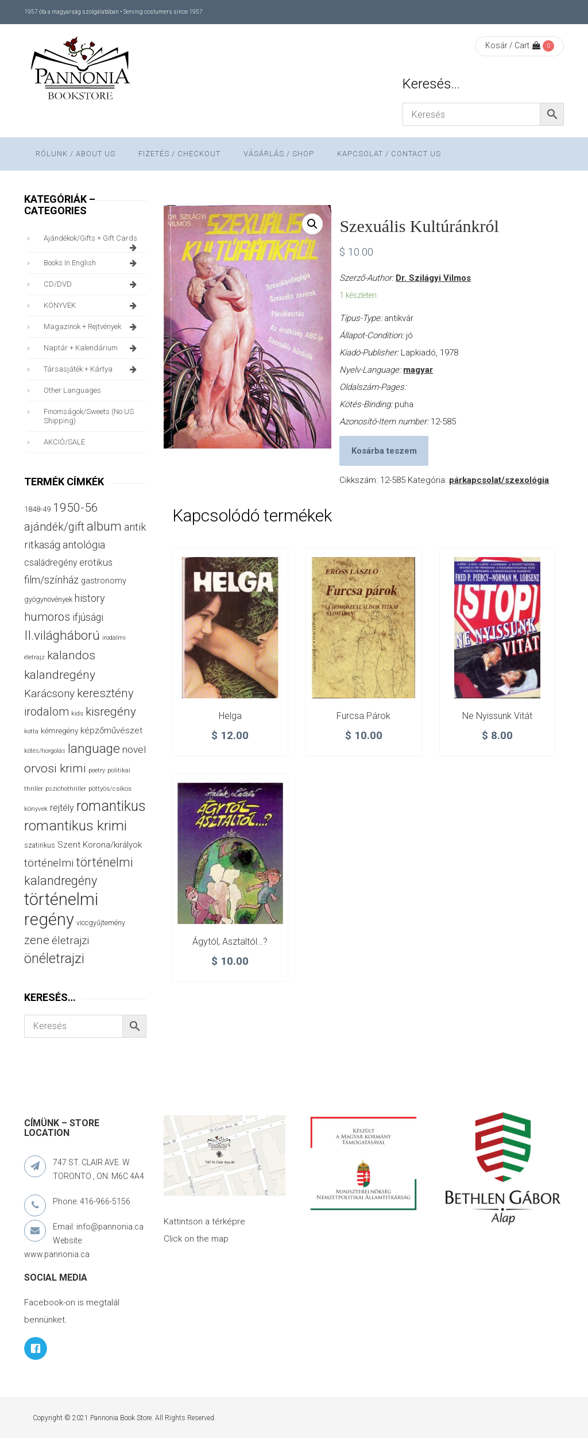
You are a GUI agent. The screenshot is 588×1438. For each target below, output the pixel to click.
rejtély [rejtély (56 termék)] (62, 807)
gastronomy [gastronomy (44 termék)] (103, 581)
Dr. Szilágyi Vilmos (433, 278)
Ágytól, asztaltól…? (230, 941)
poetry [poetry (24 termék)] (96, 770)
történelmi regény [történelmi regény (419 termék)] (61, 909)
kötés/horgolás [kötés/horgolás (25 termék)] (44, 751)
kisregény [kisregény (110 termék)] (111, 711)
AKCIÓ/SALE (64, 442)
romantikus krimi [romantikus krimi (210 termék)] (75, 825)
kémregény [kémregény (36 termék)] (59, 730)
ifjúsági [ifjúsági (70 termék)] (87, 617)
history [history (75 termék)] (90, 598)
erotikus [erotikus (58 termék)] (96, 562)
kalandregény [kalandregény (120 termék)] (59, 674)
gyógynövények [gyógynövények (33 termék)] (48, 599)
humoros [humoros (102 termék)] (47, 617)
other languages (72, 390)
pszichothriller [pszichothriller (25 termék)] (65, 789)
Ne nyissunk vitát (497, 715)
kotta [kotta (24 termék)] (31, 731)
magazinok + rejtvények (92, 326)
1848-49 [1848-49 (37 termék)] (37, 509)
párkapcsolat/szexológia (499, 480)
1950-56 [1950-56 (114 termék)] (75, 508)
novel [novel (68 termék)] (134, 749)
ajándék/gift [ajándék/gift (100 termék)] (54, 527)
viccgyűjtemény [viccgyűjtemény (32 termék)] (100, 922)
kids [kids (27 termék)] (77, 713)
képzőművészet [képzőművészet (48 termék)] (111, 730)
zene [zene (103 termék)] (36, 940)
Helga (230, 715)
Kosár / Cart (512, 45)
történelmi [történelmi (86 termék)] (49, 862)
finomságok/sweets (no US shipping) (89, 416)
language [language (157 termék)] (94, 748)
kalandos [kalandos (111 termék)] (71, 655)
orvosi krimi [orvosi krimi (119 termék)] (55, 768)
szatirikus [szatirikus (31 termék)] (39, 845)
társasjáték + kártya (92, 369)
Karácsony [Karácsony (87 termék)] (49, 693)
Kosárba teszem (384, 451)
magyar (418, 370)
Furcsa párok (363, 715)
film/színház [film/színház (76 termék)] (51, 580)
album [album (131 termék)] (104, 526)
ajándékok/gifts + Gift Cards (92, 241)
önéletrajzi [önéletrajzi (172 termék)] (54, 958)
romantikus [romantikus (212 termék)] (111, 806)
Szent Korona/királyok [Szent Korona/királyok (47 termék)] (99, 845)
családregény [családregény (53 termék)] (50, 562)
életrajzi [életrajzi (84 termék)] (70, 940)
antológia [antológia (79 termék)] (84, 545)
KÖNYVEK (92, 305)
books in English (92, 263)
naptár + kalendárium (92, 348)
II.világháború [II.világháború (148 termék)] (62, 635)
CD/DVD (92, 284)
